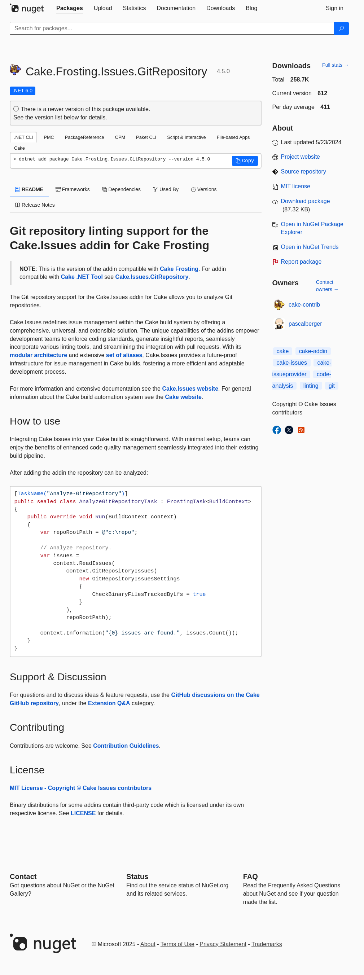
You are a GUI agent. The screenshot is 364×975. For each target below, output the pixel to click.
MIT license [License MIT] (296, 186)
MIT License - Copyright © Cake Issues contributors (81, 788)
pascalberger (305, 324)
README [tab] (29, 189)
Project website (300, 157)
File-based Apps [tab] (233, 137)
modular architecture (38, 355)
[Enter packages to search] (172, 28)
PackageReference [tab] (84, 137)
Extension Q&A (109, 703)
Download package (305, 201)
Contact (23, 876)
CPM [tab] (120, 137)
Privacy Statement (222, 944)
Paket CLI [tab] (146, 137)
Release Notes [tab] (35, 204)
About (147, 944)
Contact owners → (327, 285)
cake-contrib (304, 305)
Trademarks (266, 944)
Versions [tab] (204, 189)
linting (311, 386)
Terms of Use (177, 944)
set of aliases (124, 355)
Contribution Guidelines (126, 746)
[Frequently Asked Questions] (250, 876)
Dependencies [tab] (121, 189)
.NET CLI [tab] (23, 137)
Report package (301, 262)
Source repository (303, 171)
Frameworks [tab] (73, 189)
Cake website (183, 397)
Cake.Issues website (190, 389)
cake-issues (292, 363)
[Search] (341, 28)
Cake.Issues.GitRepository (152, 277)
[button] (245, 161)
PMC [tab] (49, 137)
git (332, 386)
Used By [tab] (166, 189)
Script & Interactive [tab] (186, 137)
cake (283, 351)
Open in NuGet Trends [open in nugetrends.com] (310, 247)
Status (137, 876)
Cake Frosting (179, 269)
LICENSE (83, 813)
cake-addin (313, 351)
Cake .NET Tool (82, 277)
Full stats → (335, 65)
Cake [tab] (19, 148)
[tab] (69, 8)
